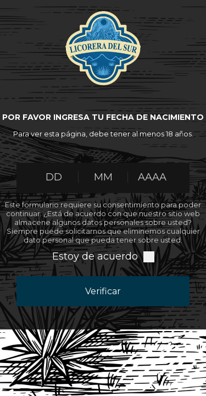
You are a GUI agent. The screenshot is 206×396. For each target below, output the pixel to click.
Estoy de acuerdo (95, 256)
